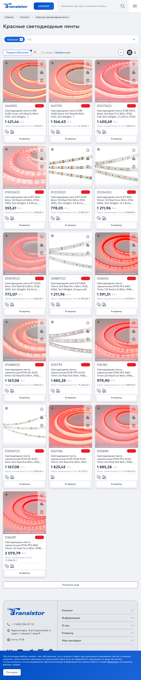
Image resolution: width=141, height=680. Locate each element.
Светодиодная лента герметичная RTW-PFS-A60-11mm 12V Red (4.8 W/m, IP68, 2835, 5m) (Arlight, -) (114, 286)
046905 (11, 106)
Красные (12, 39)
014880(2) (12, 365)
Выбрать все (62, 52)
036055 (103, 278)
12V (109, 39)
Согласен (12, 672)
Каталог (43, 6)
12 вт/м (53, 39)
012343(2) (104, 192)
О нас (65, 625)
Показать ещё (70, 584)
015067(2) (12, 451)
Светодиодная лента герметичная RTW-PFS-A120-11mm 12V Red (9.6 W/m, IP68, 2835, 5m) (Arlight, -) (68, 372)
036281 (10, 537)
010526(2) (12, 192)
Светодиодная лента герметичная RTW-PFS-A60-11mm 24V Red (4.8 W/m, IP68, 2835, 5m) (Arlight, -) (115, 372)
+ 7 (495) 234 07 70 (22, 624)
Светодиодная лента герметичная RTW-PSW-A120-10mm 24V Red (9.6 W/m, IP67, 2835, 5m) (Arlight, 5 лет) (69, 458)
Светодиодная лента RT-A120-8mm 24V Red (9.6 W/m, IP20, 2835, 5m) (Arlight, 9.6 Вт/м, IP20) (23, 286)
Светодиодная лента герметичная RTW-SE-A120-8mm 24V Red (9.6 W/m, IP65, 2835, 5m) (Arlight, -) (22, 458)
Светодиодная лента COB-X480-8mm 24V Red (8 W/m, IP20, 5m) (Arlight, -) (67, 113)
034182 (102, 365)
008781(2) (12, 278)
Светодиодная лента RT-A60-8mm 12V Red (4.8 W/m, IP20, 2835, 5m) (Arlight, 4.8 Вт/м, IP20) (23, 200)
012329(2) (58, 192)
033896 (103, 451)
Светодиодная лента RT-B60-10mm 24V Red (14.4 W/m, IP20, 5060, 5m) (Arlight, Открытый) (69, 286)
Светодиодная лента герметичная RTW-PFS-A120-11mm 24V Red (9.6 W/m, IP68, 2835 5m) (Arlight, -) (115, 458)
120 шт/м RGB (91, 39)
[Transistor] (15, 5)
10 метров (35, 39)
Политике (112, 661)
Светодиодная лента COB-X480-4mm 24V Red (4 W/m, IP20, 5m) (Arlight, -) (22, 113)
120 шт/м (70, 39)
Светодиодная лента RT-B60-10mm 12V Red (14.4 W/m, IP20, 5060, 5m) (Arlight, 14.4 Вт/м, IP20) (115, 200)
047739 (56, 106)
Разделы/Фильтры (17, 52)
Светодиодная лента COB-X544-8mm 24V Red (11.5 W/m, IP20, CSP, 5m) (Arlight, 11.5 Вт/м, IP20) (116, 113)
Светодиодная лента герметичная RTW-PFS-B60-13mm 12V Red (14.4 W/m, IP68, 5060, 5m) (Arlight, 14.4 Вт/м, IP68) (23, 545)
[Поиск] (123, 6)
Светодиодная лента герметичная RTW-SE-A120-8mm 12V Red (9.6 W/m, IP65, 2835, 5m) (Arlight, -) (22, 372)
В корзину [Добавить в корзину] (24, 138)
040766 (57, 451)
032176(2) (104, 106)
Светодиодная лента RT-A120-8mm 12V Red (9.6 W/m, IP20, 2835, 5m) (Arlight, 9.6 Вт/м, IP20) (69, 200)
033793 (56, 365)
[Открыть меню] (135, 6)
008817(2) (58, 278)
